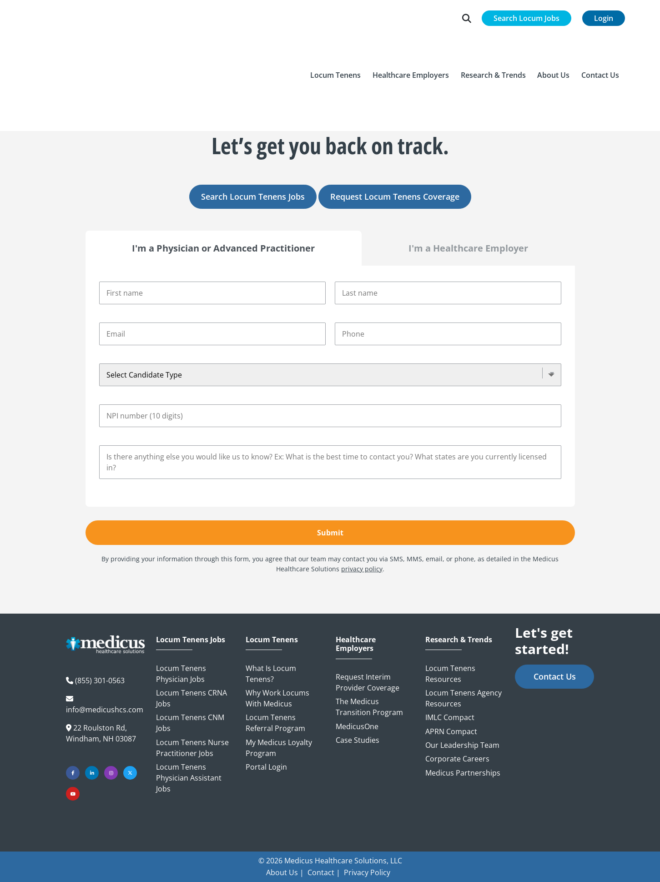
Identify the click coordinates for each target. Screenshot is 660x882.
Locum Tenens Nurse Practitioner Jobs (192, 747)
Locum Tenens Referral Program (275, 722)
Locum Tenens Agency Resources (463, 698)
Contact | (323, 872)
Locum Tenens (272, 639)
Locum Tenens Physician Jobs (181, 673)
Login (603, 19)
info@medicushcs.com (104, 710)
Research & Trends (458, 639)
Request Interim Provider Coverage (367, 682)
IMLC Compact (449, 717)
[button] (336, 45)
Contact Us (555, 676)
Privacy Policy (367, 872)
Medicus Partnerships (462, 773)
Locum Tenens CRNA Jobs (191, 698)
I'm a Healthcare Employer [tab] (468, 248)
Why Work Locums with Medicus (277, 698)
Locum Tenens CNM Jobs (190, 722)
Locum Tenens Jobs (190, 639)
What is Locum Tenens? (271, 673)
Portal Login (266, 767)
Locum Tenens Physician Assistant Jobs (189, 778)
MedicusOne (357, 726)
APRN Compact (451, 731)
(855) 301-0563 (100, 680)
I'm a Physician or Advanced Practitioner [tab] (223, 248)
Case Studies (357, 740)
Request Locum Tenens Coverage (394, 196)
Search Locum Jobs (526, 19)
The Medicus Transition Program (369, 706)
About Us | (285, 872)
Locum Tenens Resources (450, 673)
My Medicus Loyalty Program (279, 747)
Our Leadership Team (462, 745)
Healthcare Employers (356, 644)
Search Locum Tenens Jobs (253, 196)
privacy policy (362, 568)
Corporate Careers (457, 759)
